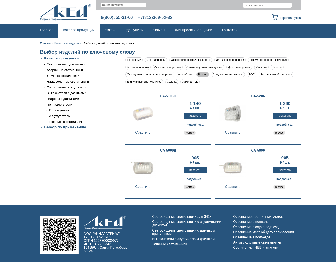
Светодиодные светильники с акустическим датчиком (186, 223)
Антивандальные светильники (257, 242)
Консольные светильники (65, 121)
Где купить (134, 30)
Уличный (261, 67)
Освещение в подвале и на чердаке (150, 74)
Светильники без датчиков (66, 87)
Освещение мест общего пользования (263, 232)
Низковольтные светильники (68, 81)
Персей (277, 67)
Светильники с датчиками (66, 64)
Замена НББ (190, 81)
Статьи (110, 30)
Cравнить (142, 132)
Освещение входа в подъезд (256, 227)
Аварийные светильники (65, 70)
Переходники (59, 110)
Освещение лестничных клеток (191, 59)
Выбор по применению (65, 127)
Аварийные (185, 74)
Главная (46, 30)
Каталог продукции (79, 30)
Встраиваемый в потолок (276, 74)
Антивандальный (138, 67)
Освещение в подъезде (251, 237)
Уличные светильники (63, 76)
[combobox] (123, 5)
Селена (172, 81)
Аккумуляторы (59, 116)
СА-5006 (258, 150)
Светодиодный (156, 59)
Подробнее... (195, 124)
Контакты (229, 30)
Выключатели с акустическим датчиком (183, 239)
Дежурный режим (239, 67)
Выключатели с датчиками (66, 93)
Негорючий (134, 59)
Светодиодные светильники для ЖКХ (182, 216)
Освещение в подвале (251, 222)
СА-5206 (258, 96)
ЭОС (252, 74)
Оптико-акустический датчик (204, 67)
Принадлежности (59, 104)
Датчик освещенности (230, 59)
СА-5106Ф (168, 96)
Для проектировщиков (193, 30)
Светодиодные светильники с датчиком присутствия (183, 232)
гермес (190, 132)
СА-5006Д (168, 150)
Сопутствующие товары (228, 74)
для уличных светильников (144, 81)
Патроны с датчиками (63, 99)
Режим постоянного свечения (268, 59)
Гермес (202, 74)
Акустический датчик (167, 67)
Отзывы (159, 30)
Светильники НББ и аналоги (255, 247)
